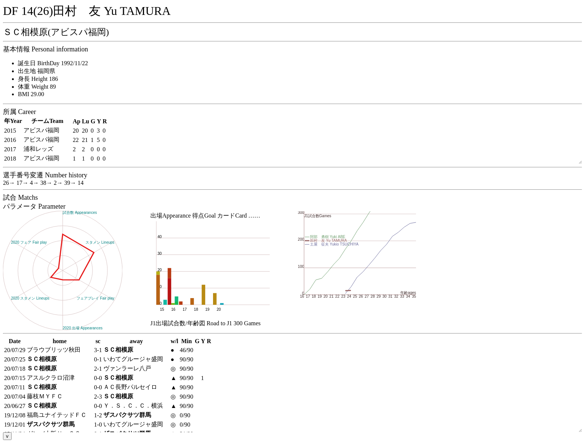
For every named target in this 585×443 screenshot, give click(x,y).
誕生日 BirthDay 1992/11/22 (53, 63)
